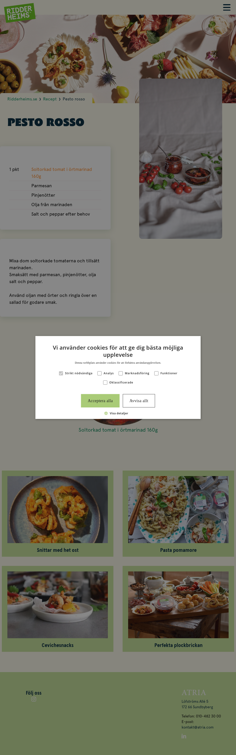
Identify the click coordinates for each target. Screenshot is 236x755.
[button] (118, 413)
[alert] (118, 377)
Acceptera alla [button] (100, 400)
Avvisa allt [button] (139, 400)
